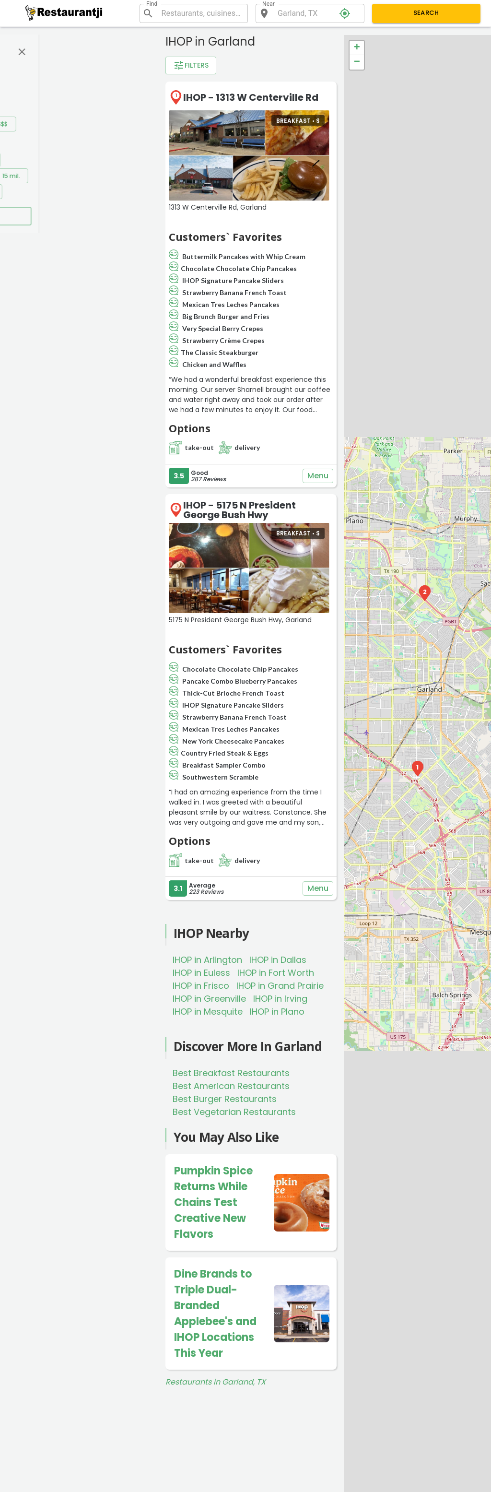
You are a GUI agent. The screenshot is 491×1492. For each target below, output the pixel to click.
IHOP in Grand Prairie (280, 986)
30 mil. (71, 192)
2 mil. (33, 176)
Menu (318, 476)
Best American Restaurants (231, 1086)
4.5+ (94, 89)
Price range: (39, 109)
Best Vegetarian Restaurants (234, 1112)
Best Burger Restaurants (225, 1099)
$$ (63, 124)
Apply (86, 216)
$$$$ (125, 124)
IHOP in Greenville (209, 999)
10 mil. (100, 176)
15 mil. (135, 176)
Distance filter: (44, 144)
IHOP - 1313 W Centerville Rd (250, 97)
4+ (63, 89)
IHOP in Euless (201, 973)
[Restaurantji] (64, 13)
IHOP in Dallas (277, 960)
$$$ (94, 124)
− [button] (357, 62)
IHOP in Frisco (201, 986)
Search (426, 13)
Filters (191, 65)
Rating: (30, 74)
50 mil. (108, 192)
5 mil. (66, 176)
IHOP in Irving (280, 999)
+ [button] (357, 48)
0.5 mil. (74, 160)
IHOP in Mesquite (208, 1012)
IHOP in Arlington (207, 960)
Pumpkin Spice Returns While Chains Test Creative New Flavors (213, 1202)
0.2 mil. (36, 160)
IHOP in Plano (277, 1012)
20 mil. (35, 192)
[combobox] (201, 13)
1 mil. (109, 160)
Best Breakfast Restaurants (231, 1073)
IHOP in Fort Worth (275, 973)
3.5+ (32, 89)
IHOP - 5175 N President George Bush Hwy (239, 510)
